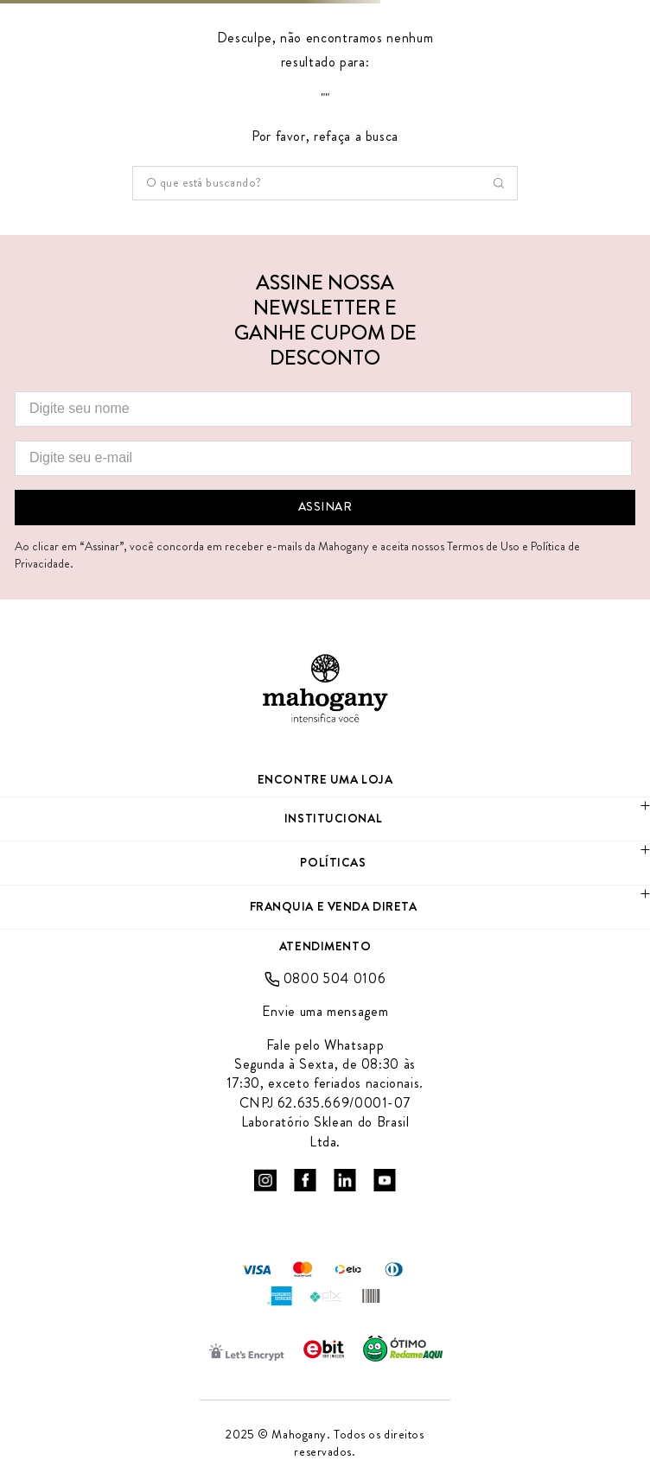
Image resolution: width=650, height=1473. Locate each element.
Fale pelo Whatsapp (325, 1045)
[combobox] (325, 183)
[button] (325, 819)
